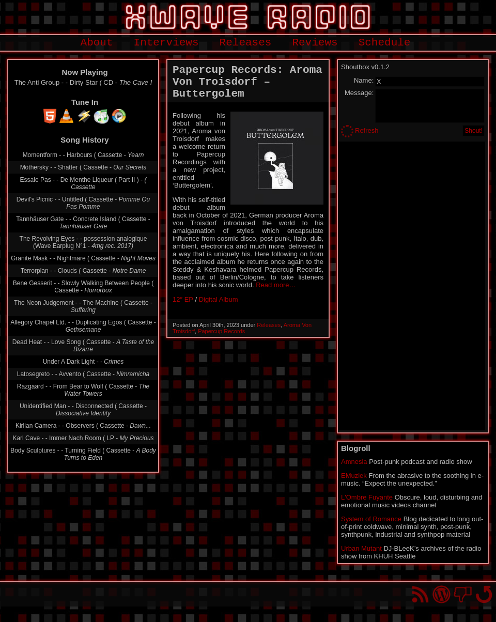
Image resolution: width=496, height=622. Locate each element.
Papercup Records (221, 331)
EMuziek (354, 475)
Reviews (314, 43)
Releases (246, 43)
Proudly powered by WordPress (441, 594)
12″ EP (183, 299)
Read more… (276, 285)
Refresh (367, 130)
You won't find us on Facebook (463, 594)
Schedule (385, 43)
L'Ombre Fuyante (367, 497)
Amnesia (354, 461)
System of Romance (371, 519)
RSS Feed (420, 594)
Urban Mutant (361, 548)
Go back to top (484, 594)
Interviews (166, 43)
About (97, 43)
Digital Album (218, 299)
